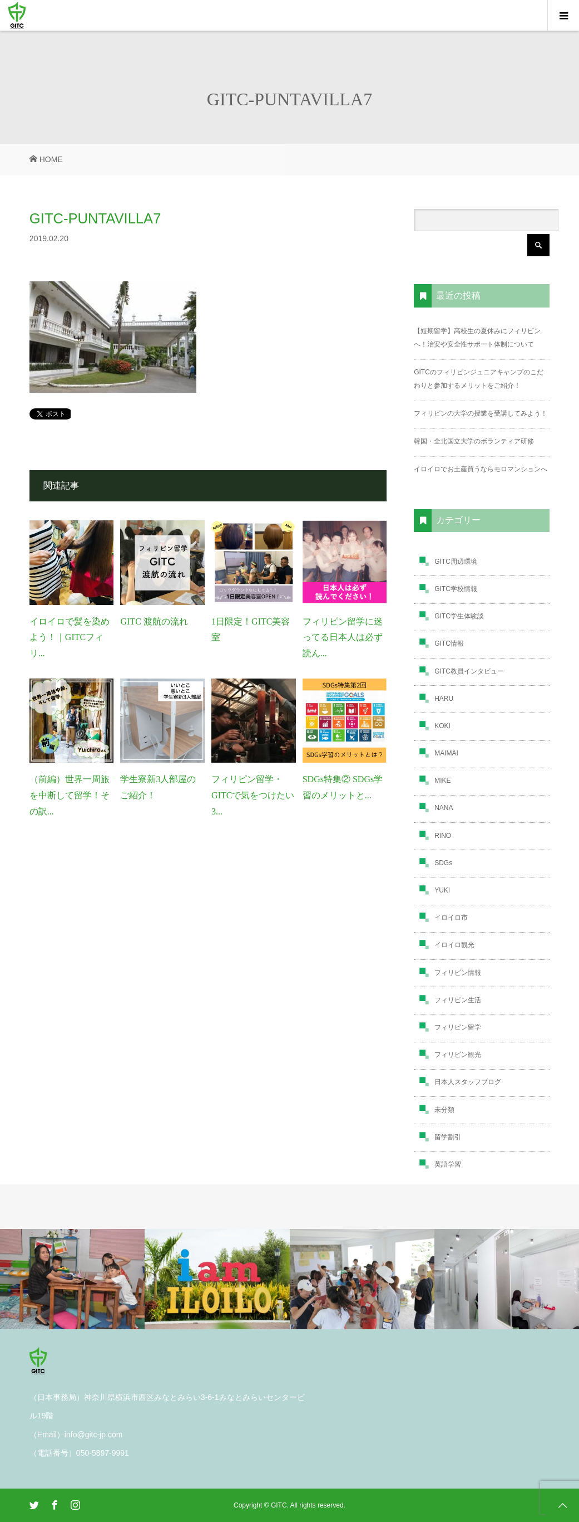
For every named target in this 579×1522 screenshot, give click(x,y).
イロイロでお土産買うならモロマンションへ (480, 469)
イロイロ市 (451, 917)
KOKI (442, 726)
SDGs (443, 863)
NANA (443, 808)
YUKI (442, 890)
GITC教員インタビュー (469, 671)
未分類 (444, 1110)
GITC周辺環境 (455, 561)
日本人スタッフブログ (467, 1082)
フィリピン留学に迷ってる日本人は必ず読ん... (343, 637)
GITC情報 (449, 643)
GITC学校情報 (455, 589)
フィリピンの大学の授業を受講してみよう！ (480, 413)
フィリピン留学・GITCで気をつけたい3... (252, 795)
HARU (443, 699)
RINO (442, 836)
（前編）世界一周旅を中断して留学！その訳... (69, 795)
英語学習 (447, 1164)
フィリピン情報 (457, 973)
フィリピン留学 (457, 1027)
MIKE (442, 780)
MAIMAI (446, 753)
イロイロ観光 (454, 945)
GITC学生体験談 (459, 616)
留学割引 (447, 1137)
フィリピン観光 (457, 1054)
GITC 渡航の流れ (153, 621)
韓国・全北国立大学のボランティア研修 (474, 441)
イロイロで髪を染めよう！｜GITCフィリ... (69, 637)
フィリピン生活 (457, 1000)
